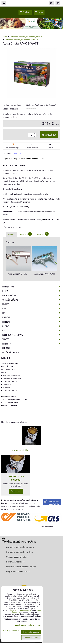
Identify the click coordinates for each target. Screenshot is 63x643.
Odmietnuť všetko (31, 637)
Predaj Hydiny (32, 286)
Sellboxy (6, 348)
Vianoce (32, 339)
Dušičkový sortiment (11, 352)
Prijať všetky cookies (31, 632)
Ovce (32, 330)
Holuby (32, 308)
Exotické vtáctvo (32, 295)
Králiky (32, 304)
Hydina (32, 291)
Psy (32, 313)
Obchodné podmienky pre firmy (19, 552)
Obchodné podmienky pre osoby (20, 547)
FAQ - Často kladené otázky (17, 571)
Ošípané (32, 326)
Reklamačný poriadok (15, 561)
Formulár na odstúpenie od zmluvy (21, 566)
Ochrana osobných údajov (17, 557)
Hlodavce (32, 317)
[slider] (31, 108)
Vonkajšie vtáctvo (32, 300)
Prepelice (32, 322)
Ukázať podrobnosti (11, 630)
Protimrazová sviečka (18, 450)
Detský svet (32, 344)
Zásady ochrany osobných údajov (28, 625)
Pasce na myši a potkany (32, 335)
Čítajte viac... (16, 491)
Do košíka (49, 134)
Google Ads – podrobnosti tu (20, 610)
